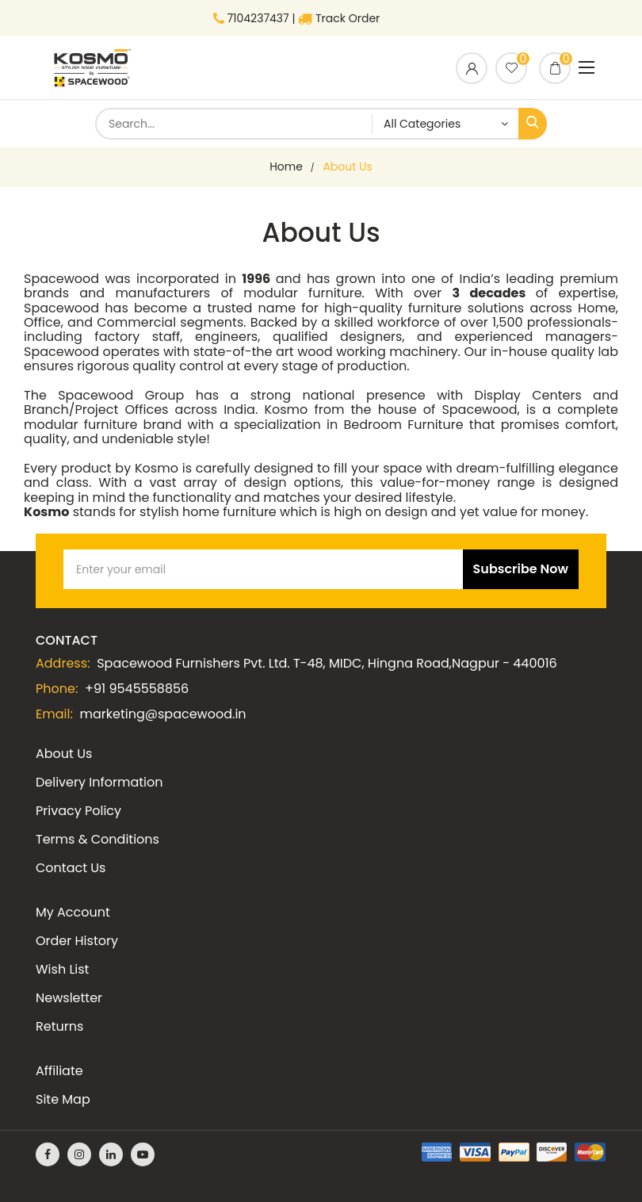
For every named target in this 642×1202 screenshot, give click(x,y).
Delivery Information (99, 782)
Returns (59, 1026)
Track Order (339, 18)
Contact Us (70, 868)
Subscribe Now (520, 569)
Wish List (62, 969)
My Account (73, 912)
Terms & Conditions (97, 839)
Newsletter (69, 998)
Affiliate (59, 1071)
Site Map (63, 1099)
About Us (347, 166)
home (286, 166)
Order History (77, 941)
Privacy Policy (78, 811)
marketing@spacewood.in (163, 714)
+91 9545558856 (137, 688)
